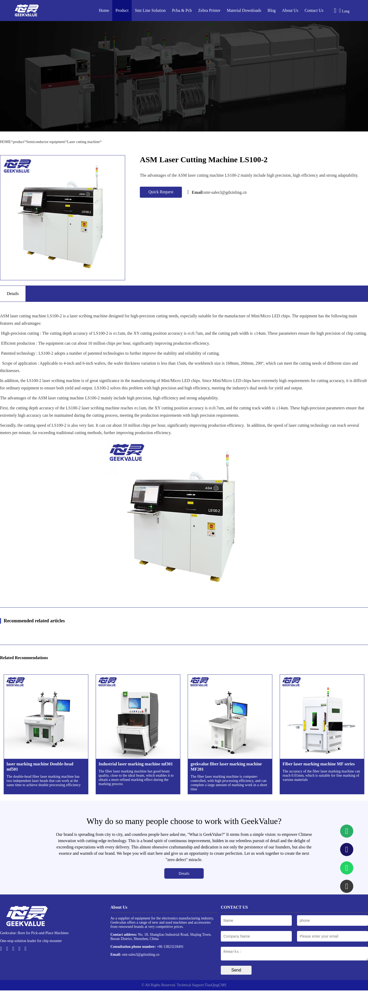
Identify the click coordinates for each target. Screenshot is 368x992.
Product (122, 10)
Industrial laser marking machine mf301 (136, 763)
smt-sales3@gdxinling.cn (217, 192)
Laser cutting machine (83, 142)
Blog (272, 10)
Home (104, 10)
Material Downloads (244, 10)
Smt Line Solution (150, 10)
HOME (5, 142)
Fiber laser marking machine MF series (319, 763)
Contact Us (314, 10)
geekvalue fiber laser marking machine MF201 (226, 766)
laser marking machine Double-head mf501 (40, 766)
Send (236, 971)
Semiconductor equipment (45, 142)
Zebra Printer (209, 10)
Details (184, 873)
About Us (290, 10)
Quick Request (161, 192)
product (18, 142)
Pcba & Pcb (182, 10)
